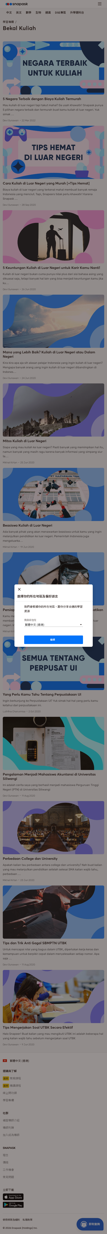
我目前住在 (30, 620)
